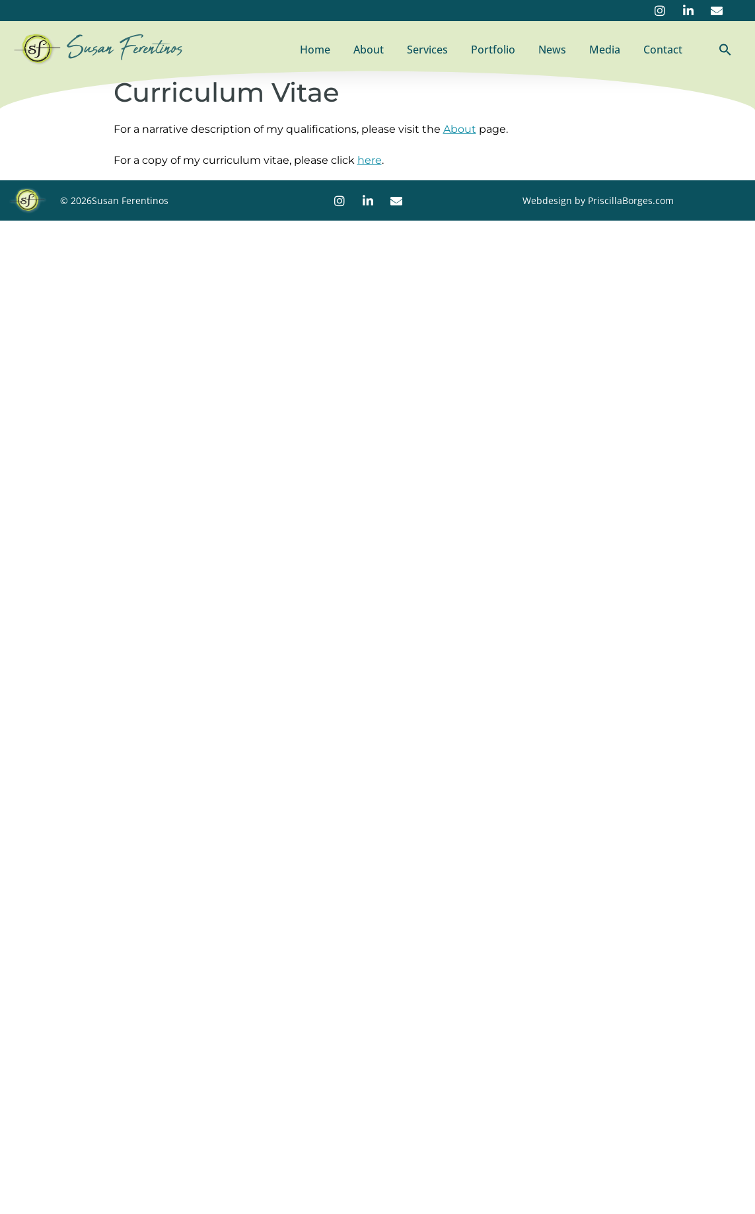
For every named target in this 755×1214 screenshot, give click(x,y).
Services (427, 49)
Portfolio (493, 49)
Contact (662, 49)
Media (604, 49)
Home (315, 49)
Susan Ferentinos (125, 48)
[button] (725, 49)
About (368, 49)
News (552, 49)
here (369, 160)
